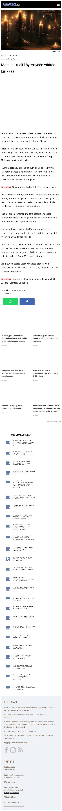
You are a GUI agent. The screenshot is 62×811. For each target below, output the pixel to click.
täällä (23, 727)
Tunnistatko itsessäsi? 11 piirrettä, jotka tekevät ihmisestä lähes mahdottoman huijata (24, 538)
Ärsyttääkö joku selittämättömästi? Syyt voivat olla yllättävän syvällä (23, 579)
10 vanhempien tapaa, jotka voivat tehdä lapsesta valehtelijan (23, 549)
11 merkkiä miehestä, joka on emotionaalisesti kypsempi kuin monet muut (24, 666)
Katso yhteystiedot (11, 793)
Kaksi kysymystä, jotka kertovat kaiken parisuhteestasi (24, 472)
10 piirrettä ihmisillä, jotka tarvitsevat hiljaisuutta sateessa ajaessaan (22, 516)
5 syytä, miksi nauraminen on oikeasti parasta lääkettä (23, 617)
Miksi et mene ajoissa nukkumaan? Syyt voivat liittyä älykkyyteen (23, 598)
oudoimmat (6, 294)
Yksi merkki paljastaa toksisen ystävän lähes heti (24, 506)
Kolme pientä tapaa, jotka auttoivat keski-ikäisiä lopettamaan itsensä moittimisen (22, 677)
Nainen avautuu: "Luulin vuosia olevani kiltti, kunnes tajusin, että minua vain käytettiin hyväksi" (23, 527)
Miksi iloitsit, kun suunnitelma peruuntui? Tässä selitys (24, 627)
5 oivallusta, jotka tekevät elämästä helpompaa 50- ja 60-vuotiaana (24, 497)
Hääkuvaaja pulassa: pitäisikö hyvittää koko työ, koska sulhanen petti (23, 558)
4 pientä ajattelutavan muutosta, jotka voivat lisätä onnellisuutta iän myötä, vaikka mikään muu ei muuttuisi (23, 484)
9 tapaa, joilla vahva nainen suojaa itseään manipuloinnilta (23, 647)
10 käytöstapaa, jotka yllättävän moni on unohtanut (24, 588)
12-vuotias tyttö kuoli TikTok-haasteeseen (34, 187)
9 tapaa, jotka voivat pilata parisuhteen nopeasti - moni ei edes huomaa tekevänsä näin (23, 443)
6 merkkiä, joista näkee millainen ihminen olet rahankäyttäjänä (21, 463)
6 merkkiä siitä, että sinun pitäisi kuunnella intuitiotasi (23, 568)
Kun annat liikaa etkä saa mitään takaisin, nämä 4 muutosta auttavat (22, 657)
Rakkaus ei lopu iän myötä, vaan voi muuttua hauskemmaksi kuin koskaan (23, 453)
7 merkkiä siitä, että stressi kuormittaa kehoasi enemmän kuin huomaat (24, 687)
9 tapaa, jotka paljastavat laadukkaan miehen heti (22, 636)
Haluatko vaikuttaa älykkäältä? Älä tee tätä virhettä (23, 607)
